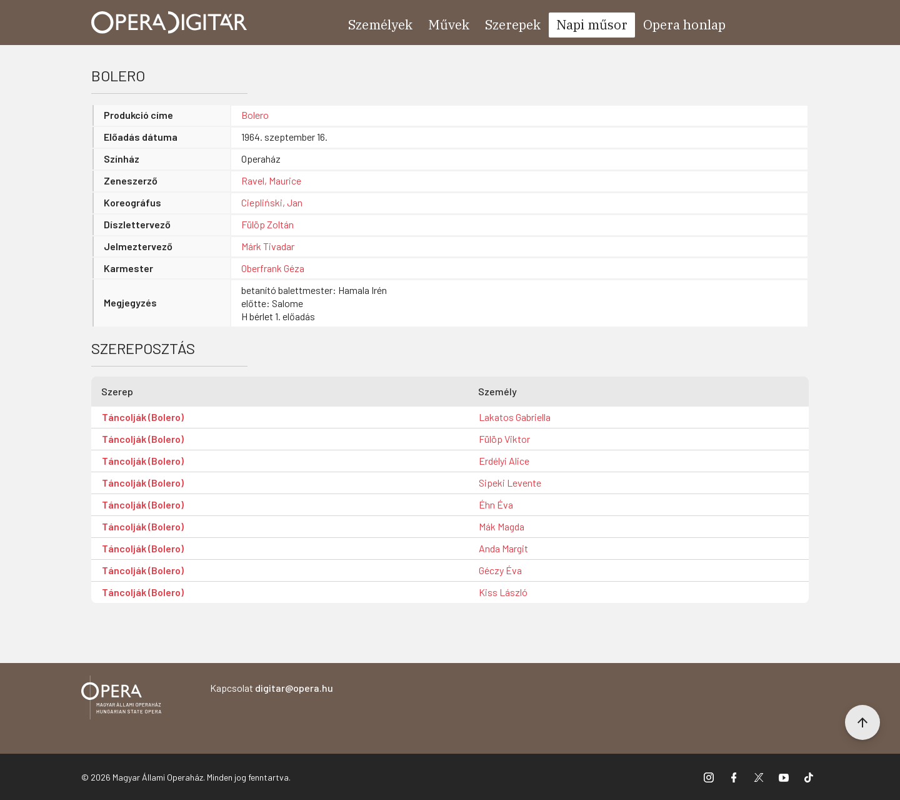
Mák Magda (501, 526)
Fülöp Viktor (504, 439)
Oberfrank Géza (272, 268)
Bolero (255, 115)
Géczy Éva (500, 570)
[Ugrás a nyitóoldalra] (169, 22)
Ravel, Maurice (271, 180)
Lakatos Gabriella (515, 417)
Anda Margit (503, 548)
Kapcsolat (271, 688)
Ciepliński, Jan (271, 202)
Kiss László (503, 592)
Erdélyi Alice (504, 461)
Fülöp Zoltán (267, 224)
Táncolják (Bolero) (143, 417)
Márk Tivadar (267, 246)
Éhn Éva (496, 504)
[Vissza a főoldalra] (121, 700)
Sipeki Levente (510, 483)
